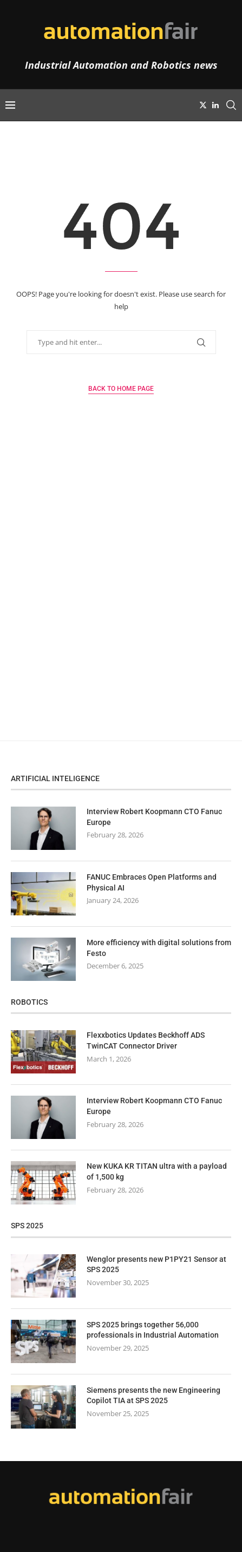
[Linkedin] (215, 105)
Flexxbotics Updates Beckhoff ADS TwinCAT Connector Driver (146, 1040)
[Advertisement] (121, 592)
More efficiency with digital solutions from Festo (159, 948)
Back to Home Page (121, 388)
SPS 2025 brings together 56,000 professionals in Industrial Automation (153, 1330)
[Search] (231, 105)
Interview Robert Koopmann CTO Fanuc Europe (154, 817)
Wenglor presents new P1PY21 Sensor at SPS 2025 (156, 1264)
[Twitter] (203, 105)
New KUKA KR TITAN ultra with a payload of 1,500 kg (157, 1171)
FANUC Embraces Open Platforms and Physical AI (152, 882)
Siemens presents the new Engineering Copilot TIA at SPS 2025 (153, 1395)
